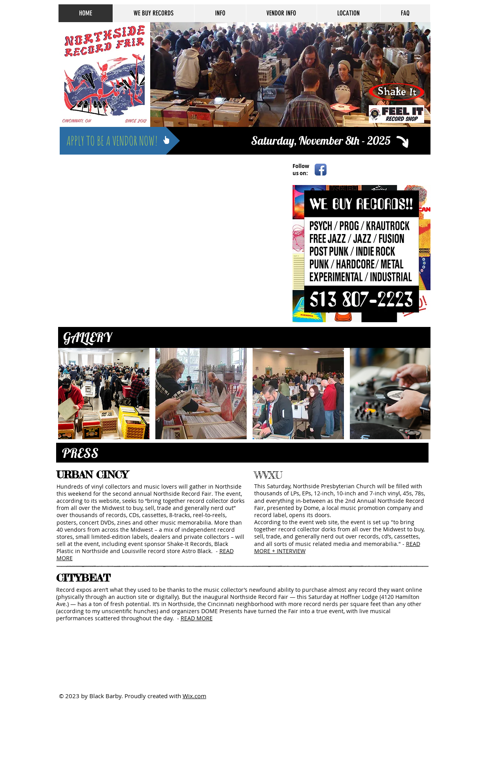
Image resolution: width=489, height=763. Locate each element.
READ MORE (197, 618)
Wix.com (194, 696)
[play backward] (68, 393)
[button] (103, 393)
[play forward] (420, 393)
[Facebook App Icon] (321, 170)
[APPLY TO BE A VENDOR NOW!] (120, 141)
